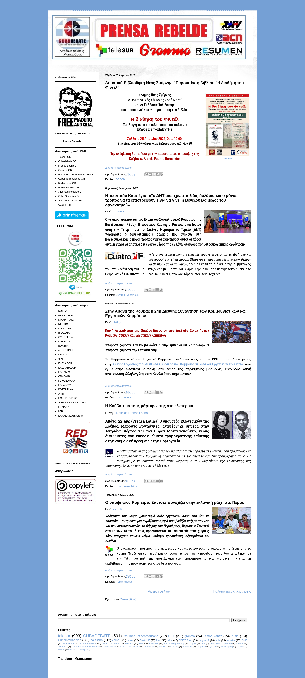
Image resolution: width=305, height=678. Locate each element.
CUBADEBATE (97, 635)
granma (189, 636)
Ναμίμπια (84, 650)
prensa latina (130, 486)
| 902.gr (116, 322)
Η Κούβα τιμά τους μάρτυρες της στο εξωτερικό (149, 406)
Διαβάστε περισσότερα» (118, 167)
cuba (118, 397)
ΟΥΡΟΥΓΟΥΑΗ (66, 337)
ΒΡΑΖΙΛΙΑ (64, 332)
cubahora (187, 646)
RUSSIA (129, 643)
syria (202, 643)
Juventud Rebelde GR (70, 191)
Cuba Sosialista (88, 643)
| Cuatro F (118, 211)
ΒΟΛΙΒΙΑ (63, 345)
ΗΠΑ (60, 411)
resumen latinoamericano (140, 636)
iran (158, 640)
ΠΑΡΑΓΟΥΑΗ (65, 385)
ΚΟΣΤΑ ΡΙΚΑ (65, 389)
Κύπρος (174, 646)
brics (169, 640)
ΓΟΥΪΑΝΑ (63, 406)
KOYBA (62, 310)
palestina (96, 640)
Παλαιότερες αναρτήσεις (232, 591)
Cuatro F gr (64, 204)
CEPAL (239, 643)
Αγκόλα (61, 650)
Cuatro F (120, 294)
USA (171, 636)
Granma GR (65, 170)
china (115, 640)
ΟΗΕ (244, 640)
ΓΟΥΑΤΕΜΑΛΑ (66, 380)
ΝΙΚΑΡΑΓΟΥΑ (66, 319)
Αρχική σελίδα (159, 591)
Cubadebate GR (67, 161)
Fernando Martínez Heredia (86, 646)
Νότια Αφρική (227, 647)
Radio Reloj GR (67, 183)
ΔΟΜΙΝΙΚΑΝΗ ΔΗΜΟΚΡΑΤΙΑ (74, 402)
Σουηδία (240, 647)
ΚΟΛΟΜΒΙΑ (65, 328)
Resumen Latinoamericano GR (75, 174)
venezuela (133, 294)
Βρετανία (72, 650)
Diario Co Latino (110, 643)
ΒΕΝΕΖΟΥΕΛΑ (66, 315)
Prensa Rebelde (72, 141)
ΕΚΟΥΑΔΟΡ (65, 363)
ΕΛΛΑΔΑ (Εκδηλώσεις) (71, 415)
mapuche (68, 643)
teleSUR (117, 509)
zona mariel (110, 646)
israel (130, 640)
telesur (128, 581)
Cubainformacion (69, 640)
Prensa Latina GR (68, 165)
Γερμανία (201, 646)
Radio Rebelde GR (69, 187)
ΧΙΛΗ (61, 359)
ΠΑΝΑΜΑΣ (64, 372)
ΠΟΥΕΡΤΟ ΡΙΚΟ (67, 398)
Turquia (192, 643)
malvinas (153, 643)
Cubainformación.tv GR (71, 178)
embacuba (149, 646)
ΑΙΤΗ (61, 393)
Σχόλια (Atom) (128, 599)
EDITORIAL (185, 640)
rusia (235, 636)
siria (218, 640)
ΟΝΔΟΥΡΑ (64, 376)
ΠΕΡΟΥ (62, 354)
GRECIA (121, 179)
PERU (119, 581)
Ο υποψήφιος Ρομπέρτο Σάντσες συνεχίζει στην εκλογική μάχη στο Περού (174, 502)
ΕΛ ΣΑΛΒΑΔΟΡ (67, 367)
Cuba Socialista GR (69, 196)
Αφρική (162, 646)
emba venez (213, 636)
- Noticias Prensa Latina (131, 413)
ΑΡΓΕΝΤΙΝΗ (65, 350)
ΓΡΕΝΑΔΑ (64, 341)
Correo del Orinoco (130, 646)
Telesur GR (64, 156)
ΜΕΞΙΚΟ (63, 324)
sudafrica (62, 646)
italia (141, 643)
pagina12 (204, 640)
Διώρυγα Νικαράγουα (221, 643)
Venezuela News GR (70, 200)
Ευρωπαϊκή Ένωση (174, 643)
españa (231, 640)
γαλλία (213, 646)
